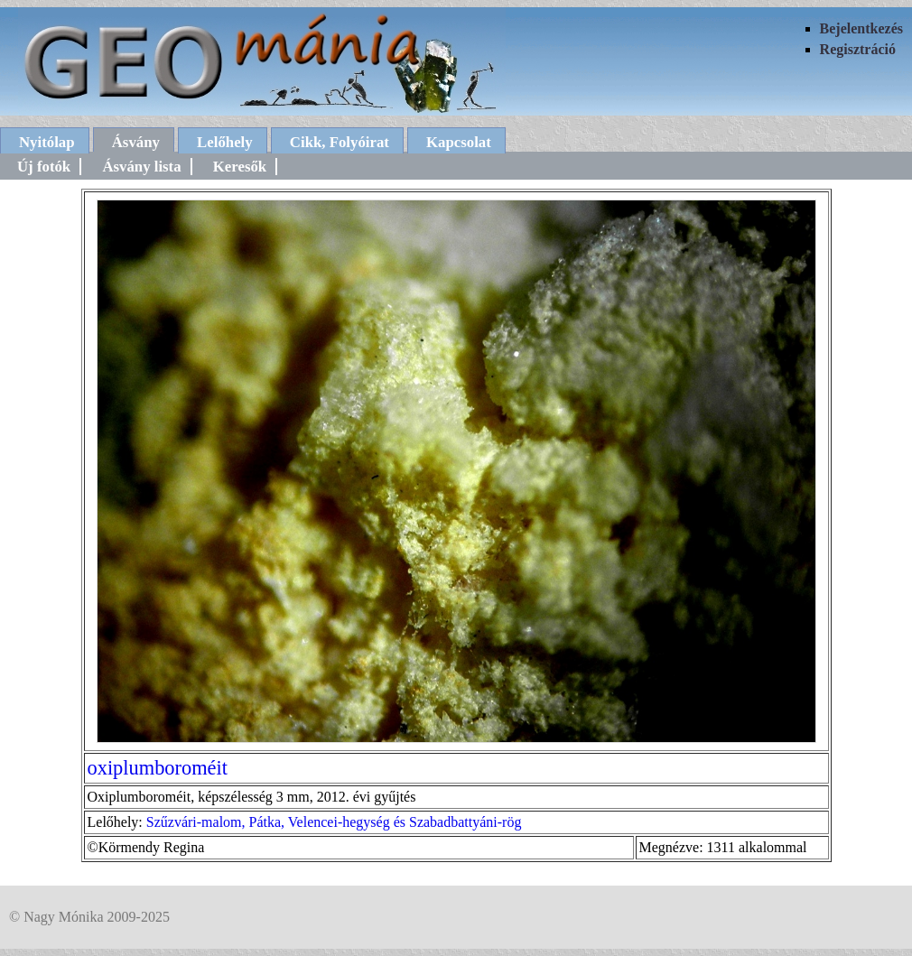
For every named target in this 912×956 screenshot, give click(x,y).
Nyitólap (47, 142)
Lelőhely (225, 142)
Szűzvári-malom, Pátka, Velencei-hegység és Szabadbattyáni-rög (334, 822)
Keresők (239, 166)
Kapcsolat (458, 142)
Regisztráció (858, 49)
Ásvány (136, 142)
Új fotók (43, 166)
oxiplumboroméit (158, 767)
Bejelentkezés (861, 28)
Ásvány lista (141, 166)
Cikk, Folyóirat (339, 142)
